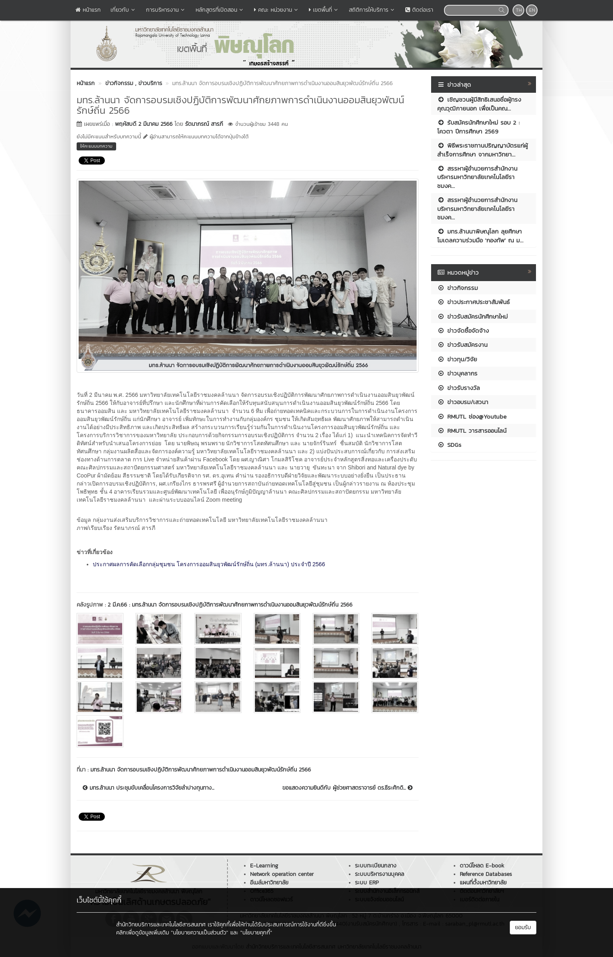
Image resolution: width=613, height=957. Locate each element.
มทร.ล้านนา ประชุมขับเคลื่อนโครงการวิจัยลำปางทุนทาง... (148, 788)
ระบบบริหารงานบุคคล (379, 874)
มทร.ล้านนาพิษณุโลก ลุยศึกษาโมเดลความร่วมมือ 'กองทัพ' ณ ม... (480, 235)
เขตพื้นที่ (324, 10)
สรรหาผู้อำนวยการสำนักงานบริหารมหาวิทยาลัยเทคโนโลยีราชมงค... (477, 177)
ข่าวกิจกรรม (457, 287)
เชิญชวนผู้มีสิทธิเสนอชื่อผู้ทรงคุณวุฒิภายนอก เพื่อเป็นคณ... (479, 104)
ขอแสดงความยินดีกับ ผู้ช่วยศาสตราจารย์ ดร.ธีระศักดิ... (347, 788)
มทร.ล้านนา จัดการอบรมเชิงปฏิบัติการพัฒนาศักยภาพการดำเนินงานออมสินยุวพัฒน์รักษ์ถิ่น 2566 (200, 769)
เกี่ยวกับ (123, 10)
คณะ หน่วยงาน (276, 10)
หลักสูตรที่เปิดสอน (220, 10)
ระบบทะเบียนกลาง (375, 865)
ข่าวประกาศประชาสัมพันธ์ (473, 301)
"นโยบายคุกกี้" (256, 932)
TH (519, 10)
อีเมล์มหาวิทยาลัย (269, 882)
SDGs (449, 444)
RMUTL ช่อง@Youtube (472, 416)
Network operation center (282, 874)
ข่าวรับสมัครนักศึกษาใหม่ (472, 316)
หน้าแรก (88, 10)
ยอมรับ (523, 927)
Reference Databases (486, 874)
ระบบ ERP (367, 882)
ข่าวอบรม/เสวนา (462, 402)
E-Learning (264, 865)
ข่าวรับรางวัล (458, 387)
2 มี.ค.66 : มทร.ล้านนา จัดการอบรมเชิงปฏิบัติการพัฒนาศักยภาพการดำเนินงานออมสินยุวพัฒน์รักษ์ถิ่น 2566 (230, 604)
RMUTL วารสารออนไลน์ (472, 430)
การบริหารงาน (166, 10)
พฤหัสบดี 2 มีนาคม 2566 (144, 124)
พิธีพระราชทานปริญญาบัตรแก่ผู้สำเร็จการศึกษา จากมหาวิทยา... (482, 149)
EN (532, 10)
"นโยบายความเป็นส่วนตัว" (199, 932)
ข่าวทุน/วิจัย (457, 359)
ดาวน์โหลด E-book (482, 865)
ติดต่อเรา (419, 10)
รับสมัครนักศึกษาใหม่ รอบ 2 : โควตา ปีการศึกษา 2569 (478, 127)
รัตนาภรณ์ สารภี (204, 124)
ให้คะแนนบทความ (96, 146)
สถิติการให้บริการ (372, 10)
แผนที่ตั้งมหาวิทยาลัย (483, 882)
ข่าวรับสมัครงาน (462, 344)
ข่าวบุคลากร (457, 373)
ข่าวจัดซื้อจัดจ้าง (463, 330)
